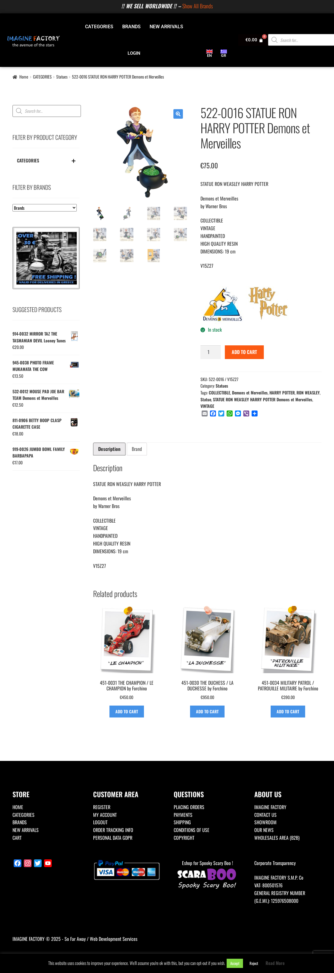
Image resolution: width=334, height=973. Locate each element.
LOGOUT (100, 822)
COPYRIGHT (184, 837)
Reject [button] (254, 963)
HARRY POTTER (282, 392)
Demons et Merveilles (250, 392)
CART (17, 837)
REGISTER (101, 807)
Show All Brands (197, 6)
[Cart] (254, 40)
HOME (17, 807)
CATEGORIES (99, 26)
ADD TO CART (244, 351)
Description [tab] (109, 448)
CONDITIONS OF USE (191, 829)
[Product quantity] (210, 352)
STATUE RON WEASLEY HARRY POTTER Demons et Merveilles (262, 399)
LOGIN (134, 53)
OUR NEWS (264, 829)
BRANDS (131, 26)
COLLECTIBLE (219, 392)
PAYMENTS (183, 814)
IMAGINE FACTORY (270, 807)
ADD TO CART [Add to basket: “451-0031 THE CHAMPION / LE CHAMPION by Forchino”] (126, 711)
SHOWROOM (265, 822)
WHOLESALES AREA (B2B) (276, 837)
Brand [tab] (137, 448)
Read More (275, 963)
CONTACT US (265, 814)
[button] (178, 114)
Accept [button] (234, 963)
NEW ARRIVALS (166, 26)
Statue (205, 399)
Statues (62, 76)
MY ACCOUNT (105, 814)
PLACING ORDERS (189, 807)
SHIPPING (182, 822)
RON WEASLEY (308, 392)
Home (23, 76)
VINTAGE (207, 406)
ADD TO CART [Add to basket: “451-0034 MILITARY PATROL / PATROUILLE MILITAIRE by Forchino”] (288, 711)
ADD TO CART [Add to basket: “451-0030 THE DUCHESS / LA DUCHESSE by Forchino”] (207, 711)
